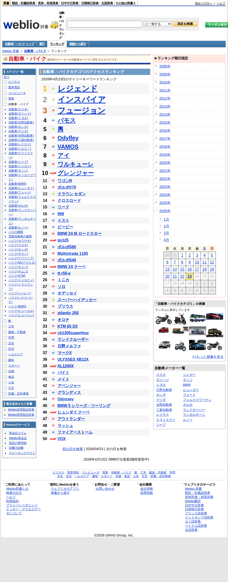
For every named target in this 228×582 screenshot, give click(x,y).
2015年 (165, 122)
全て (6, 77)
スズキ (161, 375)
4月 (166, 240)
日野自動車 (164, 390)
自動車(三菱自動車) (21, 140)
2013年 (165, 106)
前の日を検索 (72, 449)
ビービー (65, 227)
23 (189, 276)
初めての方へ (203, 3)
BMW (187, 385)
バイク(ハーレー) (20, 293)
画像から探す (77, 44)
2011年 (165, 90)
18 (204, 269)
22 (182, 276)
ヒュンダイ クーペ (74, 412)
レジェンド (78, 88)
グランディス (69, 392)
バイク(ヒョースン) (21, 315)
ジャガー (189, 375)
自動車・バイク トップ (19, 44)
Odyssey (66, 399)
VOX (62, 439)
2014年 (165, 114)
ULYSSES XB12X (73, 359)
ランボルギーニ (194, 414)
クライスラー (165, 420)
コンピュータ (17, 93)
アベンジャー (69, 386)
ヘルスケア (15, 354)
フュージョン (81, 110)
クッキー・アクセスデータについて (23, 511)
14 (175, 269)
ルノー (188, 420)
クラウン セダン (72, 194)
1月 (166, 219)
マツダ (161, 400)
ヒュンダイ (191, 390)
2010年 (165, 82)
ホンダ (161, 395)
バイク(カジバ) (18, 267)
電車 (11, 98)
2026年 (165, 211)
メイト (63, 379)
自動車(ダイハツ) (20, 113)
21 (175, 276)
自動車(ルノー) (18, 227)
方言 (11, 388)
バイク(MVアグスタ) (22, 262)
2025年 (165, 203)
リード (63, 207)
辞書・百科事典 (18, 393)
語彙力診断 (16, 448)
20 (167, 276)
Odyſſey (68, 138)
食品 (11, 377)
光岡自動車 (164, 404)
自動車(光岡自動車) (21, 135)
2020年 (165, 163)
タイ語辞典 (193, 521)
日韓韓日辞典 (90, 3)
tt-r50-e (64, 273)
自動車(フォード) (20, 192)
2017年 (165, 138)
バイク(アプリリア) (21, 258)
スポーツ (14, 365)
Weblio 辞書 (10, 51)
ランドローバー (194, 410)
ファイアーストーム (75, 432)
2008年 (165, 66)
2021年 (165, 171)
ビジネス (14, 81)
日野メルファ (69, 346)
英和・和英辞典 (48, 3)
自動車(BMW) (17, 183)
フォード (189, 395)
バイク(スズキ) (18, 245)
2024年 (165, 195)
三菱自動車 (164, 410)
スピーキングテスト (22, 453)
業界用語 (14, 87)
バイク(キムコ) (18, 271)
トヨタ (161, 385)
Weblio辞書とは (17, 488)
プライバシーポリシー (22, 505)
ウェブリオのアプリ (65, 488)
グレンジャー (76, 173)
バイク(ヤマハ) (18, 254)
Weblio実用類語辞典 (21, 409)
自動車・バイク (35, 51)
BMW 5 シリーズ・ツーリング (84, 406)
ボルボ (188, 404)
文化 (11, 343)
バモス (67, 120)
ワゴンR (65, 181)
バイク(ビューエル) (21, 311)
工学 (11, 326)
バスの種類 (16, 232)
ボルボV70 (67, 187)
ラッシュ (65, 426)
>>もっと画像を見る (208, 357)
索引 (42, 44)
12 (212, 262)
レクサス (162, 414)
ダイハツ (162, 380)
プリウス (65, 306)
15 (182, 269)
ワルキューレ (76, 164)
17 (197, 269)
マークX (65, 353)
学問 (11, 337)
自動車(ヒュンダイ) (21, 188)
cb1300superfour (73, 333)
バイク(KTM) (17, 275)
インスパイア (82, 99)
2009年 (165, 74)
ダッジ (188, 380)
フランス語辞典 (196, 513)
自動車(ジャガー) (20, 166)
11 (204, 262)
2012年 (165, 98)
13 (167, 269)
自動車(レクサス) (20, 144)
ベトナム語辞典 (196, 525)
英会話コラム (17, 433)
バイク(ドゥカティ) (21, 280)
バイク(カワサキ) (20, 240)
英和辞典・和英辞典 (199, 497)
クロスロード (69, 200)
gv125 (63, 240)
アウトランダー (71, 419)
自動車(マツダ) (18, 131)
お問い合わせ (105, 488)
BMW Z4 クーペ (72, 267)
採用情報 (146, 493)
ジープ (161, 424)
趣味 (11, 360)
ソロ (61, 287)
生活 (11, 349)
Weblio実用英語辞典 (21, 414)
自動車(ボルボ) (18, 205)
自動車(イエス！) (20, 148)
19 (212, 269)
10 (197, 262)
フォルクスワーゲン (197, 400)
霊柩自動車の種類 (20, 236)
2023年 (165, 187)
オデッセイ (67, 293)
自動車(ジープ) (18, 162)
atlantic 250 (68, 313)
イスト (63, 220)
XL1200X (66, 366)
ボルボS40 (67, 260)
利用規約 (12, 501)
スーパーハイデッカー (77, 300)
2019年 (165, 155)
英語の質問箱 (17, 443)
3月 (166, 233)
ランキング (57, 44)
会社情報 (146, 488)
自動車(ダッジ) (18, 170)
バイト (63, 372)
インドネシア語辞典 (199, 517)
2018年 (165, 146)
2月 (166, 226)
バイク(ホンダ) (18, 249)
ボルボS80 (67, 247)
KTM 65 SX (68, 326)
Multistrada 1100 (73, 253)
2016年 (165, 130)
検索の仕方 (14, 493)
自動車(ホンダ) (18, 127)
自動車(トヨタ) (18, 118)
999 (61, 214)
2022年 (165, 179)
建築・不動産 (17, 332)
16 (189, 269)
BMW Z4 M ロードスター (80, 233)
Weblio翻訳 (193, 501)
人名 (11, 382)
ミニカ (63, 280)
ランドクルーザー (73, 339)
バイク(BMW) (17, 306)
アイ (64, 155)
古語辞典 (107, 3)
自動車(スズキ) (18, 109)
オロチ (63, 320)
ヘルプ (221, 3)
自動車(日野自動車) (21, 122)
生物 (11, 371)
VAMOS (68, 146)
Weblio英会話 (17, 438)
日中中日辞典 (70, 3)
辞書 (6, 3)
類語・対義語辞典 (23, 3)
